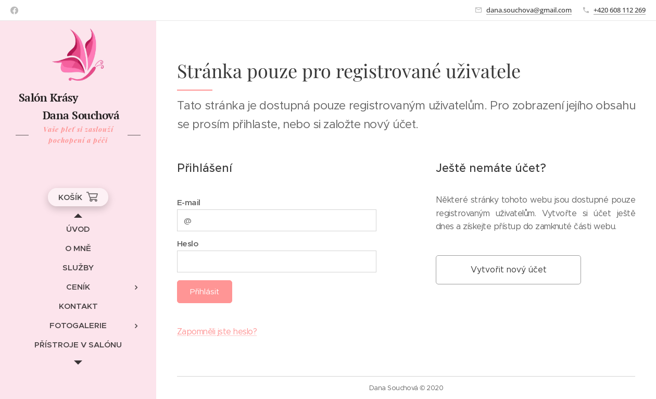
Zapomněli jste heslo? (217, 331)
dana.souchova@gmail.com (529, 10)
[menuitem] (78, 229)
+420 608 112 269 (620, 10)
